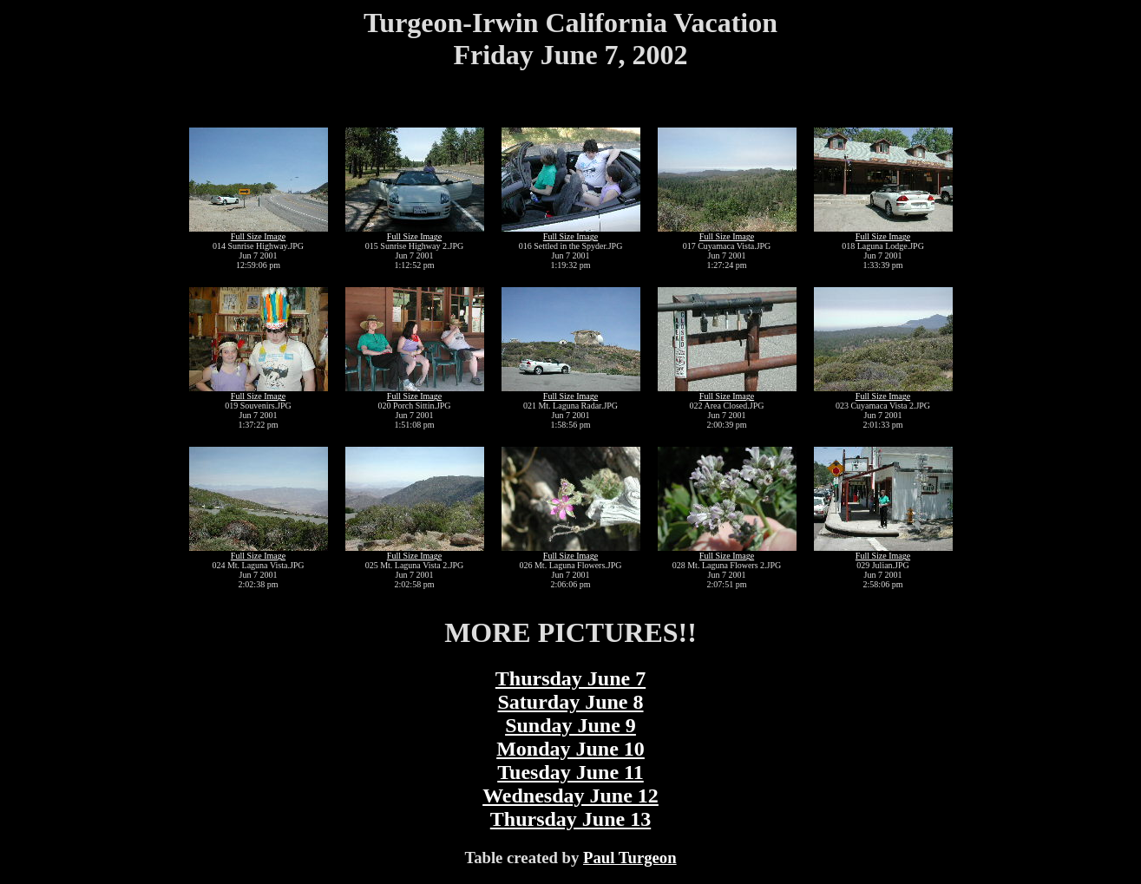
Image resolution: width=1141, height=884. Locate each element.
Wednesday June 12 (570, 795)
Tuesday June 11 (570, 772)
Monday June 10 (570, 748)
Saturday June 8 (570, 702)
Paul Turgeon (630, 857)
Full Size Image (258, 236)
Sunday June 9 (570, 725)
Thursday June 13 (570, 819)
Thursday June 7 (570, 678)
